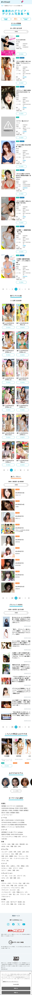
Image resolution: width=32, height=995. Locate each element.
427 (12, 598)
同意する (16, 992)
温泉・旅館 (15, 878)
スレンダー (7, 851)
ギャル (5, 860)
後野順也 (24, 107)
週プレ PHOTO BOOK (8, 820)
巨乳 (18, 851)
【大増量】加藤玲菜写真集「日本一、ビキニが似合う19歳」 (23, 260)
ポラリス (24, 836)
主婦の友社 (5, 810)
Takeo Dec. (25, 276)
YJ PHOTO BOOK (19, 820)
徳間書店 (26, 810)
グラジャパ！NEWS (26, 19)
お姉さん (15, 866)
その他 (22, 904)
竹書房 (21, 810)
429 (19, 598)
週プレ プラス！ (16, 19)
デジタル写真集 (6, 19)
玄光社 (17, 808)
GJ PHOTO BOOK (7, 822)
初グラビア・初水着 (18, 902)
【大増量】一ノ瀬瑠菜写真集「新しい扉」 (23, 230)
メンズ (6, 904)
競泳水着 (24, 844)
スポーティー (7, 858)
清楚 (16, 870)
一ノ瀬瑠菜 (18, 233)
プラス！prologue (18, 832)
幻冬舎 (21, 808)
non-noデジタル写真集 (8, 824)
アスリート (25, 894)
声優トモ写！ (18, 836)
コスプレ (6, 844)
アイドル (17, 883)
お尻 (25, 851)
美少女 (6, 866)
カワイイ (18, 868)
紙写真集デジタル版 (7, 832)
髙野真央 (18, 179)
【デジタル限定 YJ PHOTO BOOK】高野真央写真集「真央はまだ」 (23, 175)
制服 (15, 844)
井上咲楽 (18, 41)
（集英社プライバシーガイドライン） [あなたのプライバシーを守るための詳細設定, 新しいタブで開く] (10, 981)
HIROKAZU (25, 187)
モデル (6, 885)
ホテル (5, 878)
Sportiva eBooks (20, 826)
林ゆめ (17, 148)
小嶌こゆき (18, 65)
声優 (14, 885)
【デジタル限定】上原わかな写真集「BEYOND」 (23, 202)
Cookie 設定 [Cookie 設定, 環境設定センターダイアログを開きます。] (16, 984)
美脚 (19, 854)
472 (12, 727)
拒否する (16, 988)
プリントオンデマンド (8, 836)
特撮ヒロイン (22, 892)
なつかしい (7, 868)
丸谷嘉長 (24, 131)
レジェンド (7, 894)
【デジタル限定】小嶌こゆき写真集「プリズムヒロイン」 (23, 62)
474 (19, 727)
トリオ (13, 875)
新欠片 (3, 812)
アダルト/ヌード (6, 896)
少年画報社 (16, 810)
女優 (26, 883)
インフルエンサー (9, 892)
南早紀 (17, 95)
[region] (16, 983)
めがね (6, 846)
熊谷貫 (24, 216)
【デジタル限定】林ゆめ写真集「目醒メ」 (23, 145)
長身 (5, 856)
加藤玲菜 (18, 264)
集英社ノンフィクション (8, 826)
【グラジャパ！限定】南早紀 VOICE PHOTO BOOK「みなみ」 (23, 92)
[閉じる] (30, 973)
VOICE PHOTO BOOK (17, 834)
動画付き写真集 (6, 834)
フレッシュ (23, 856)
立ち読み (21, 54)
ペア (5, 875)
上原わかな (18, 205)
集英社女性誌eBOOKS (21, 824)
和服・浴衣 (16, 846)
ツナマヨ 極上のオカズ (22, 121)
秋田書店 (4, 806)
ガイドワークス (11, 806)
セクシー (7, 870)
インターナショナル (21, 858)
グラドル (7, 883)
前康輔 (24, 245)
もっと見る (16, 791)
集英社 (25, 808)
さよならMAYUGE (20, 39)
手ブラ (6, 902)
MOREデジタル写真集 (18, 822)
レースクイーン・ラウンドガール (13, 887)
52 (20, 470)
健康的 (13, 856)
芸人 (16, 894)
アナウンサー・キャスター (11, 890)
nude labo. (4, 838)
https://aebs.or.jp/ (4, 969)
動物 (14, 904)
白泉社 (7, 812)
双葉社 (17, 812)
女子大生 (22, 885)
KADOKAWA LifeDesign (8, 808)
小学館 (10, 810)
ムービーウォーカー (7, 815)
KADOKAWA (19, 806)
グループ (21, 875)
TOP (2, 5)
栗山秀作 (24, 76)
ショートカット (8, 854)
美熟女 (25, 866)
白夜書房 (12, 812)
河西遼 (24, 160)
